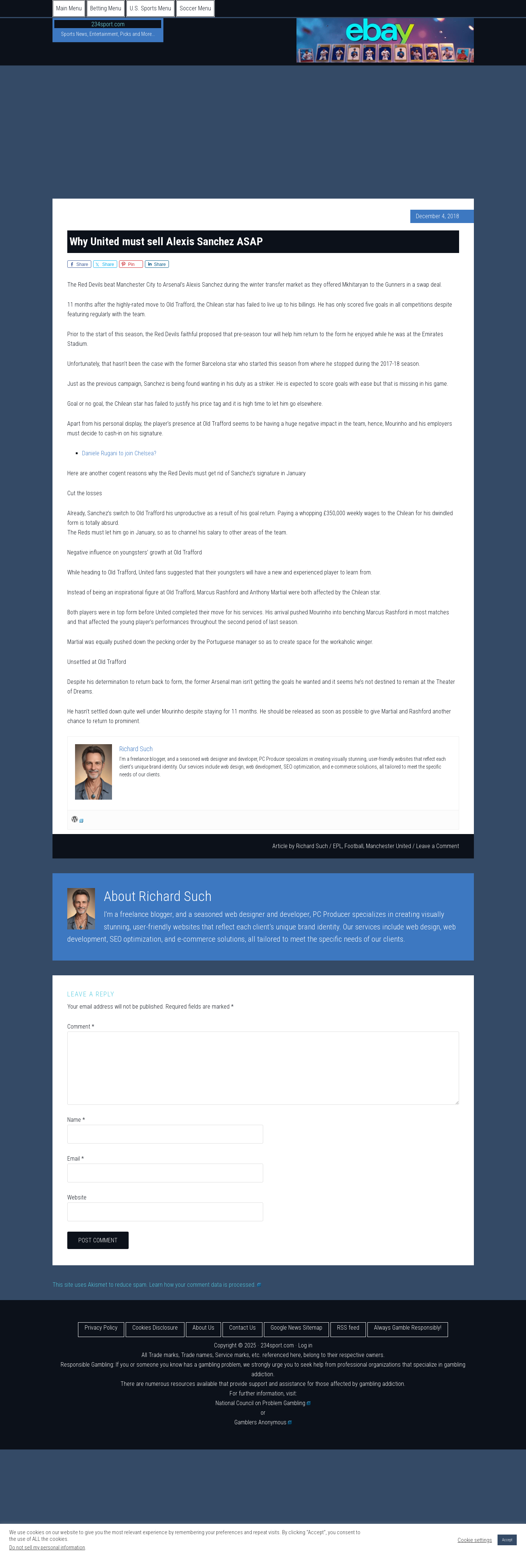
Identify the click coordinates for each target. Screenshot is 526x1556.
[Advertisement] (263, 121)
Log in (305, 1345)
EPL (337, 846)
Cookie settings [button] (475, 1540)
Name (76, 1119)
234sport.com (108, 24)
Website (76, 1197)
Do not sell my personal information (47, 1547)
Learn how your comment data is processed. (205, 1284)
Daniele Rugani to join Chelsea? (119, 453)
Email (75, 1158)
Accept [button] (507, 1540)
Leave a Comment (437, 846)
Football (354, 846)
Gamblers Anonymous (263, 1422)
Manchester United (388, 846)
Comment (80, 1026)
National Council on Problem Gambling (263, 1403)
